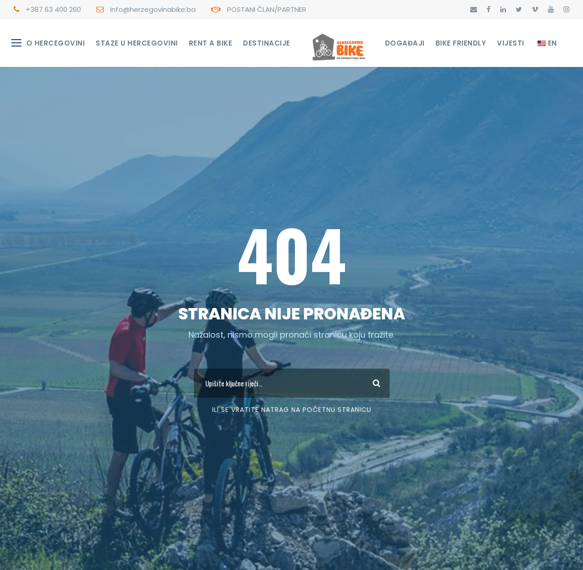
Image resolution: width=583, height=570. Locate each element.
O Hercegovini (55, 43)
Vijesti (510, 43)
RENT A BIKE (211, 43)
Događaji (405, 43)
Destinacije (266, 43)
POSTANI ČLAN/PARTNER (266, 9)
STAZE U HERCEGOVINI (137, 43)
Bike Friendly (461, 43)
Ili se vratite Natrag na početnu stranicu (291, 409)
